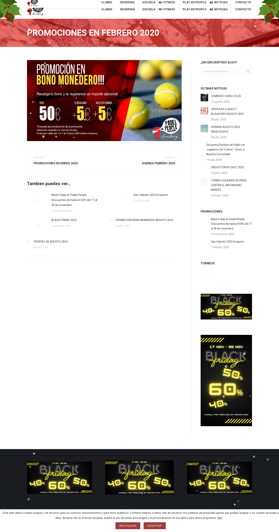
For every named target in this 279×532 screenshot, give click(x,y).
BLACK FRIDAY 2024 (63, 226)
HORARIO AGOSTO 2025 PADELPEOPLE (225, 136)
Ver (220, 518)
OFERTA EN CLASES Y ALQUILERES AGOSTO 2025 (227, 118)
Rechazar (127, 525)
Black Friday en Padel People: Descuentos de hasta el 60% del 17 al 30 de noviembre (74, 206)
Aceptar (154, 525)
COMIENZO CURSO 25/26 (226, 102)
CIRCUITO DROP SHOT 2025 (227, 174)
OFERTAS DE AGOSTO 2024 (51, 248)
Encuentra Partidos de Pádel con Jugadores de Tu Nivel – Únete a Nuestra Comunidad (225, 156)
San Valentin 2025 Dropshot (151, 201)
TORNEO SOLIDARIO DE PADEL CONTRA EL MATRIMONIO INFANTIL (229, 192)
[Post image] (37, 207)
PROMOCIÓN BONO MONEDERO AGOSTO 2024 (144, 226)
